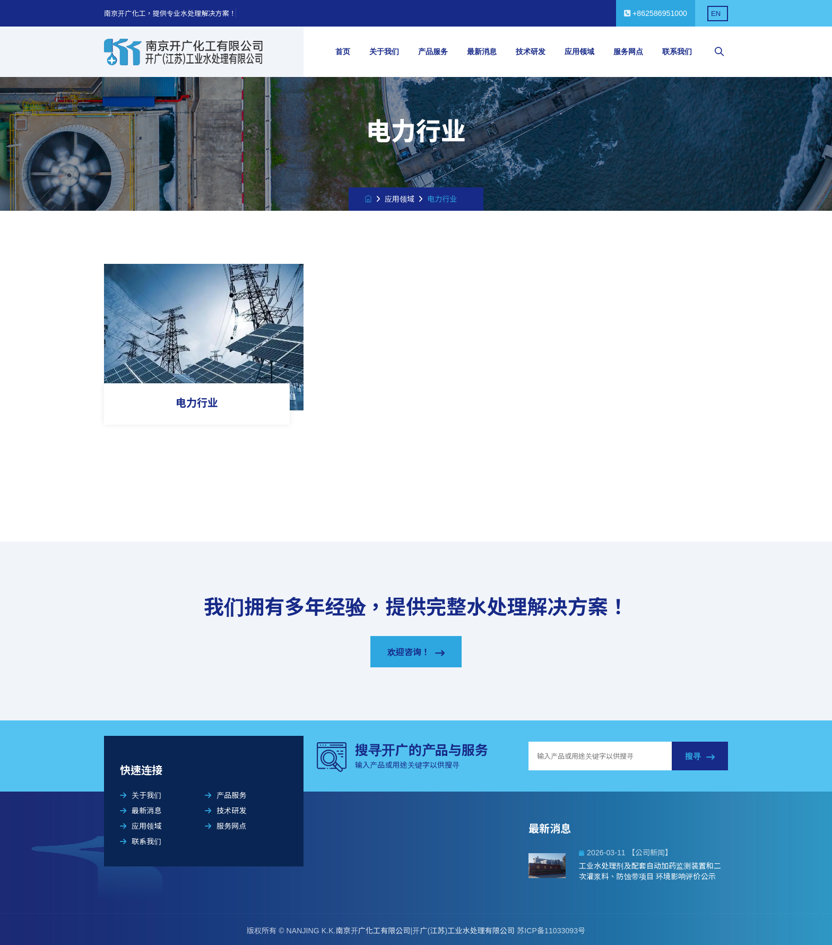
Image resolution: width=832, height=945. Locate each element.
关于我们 (384, 51)
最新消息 (482, 51)
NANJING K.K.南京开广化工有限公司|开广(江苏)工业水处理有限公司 (402, 930)
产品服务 (433, 51)
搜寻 (700, 756)
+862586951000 (655, 13)
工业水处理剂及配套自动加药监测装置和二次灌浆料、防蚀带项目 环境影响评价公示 (650, 871)
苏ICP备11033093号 (551, 930)
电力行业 (197, 403)
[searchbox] (719, 52)
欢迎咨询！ (416, 653)
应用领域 (579, 51)
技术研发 (530, 51)
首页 (342, 51)
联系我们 (677, 51)
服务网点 (628, 51)
